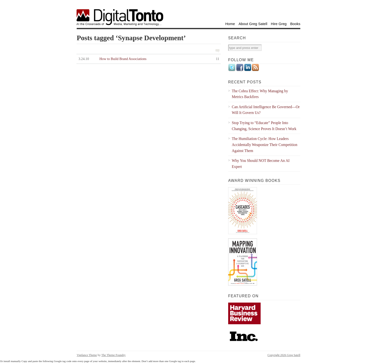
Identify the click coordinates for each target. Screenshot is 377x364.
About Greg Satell (253, 24)
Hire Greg (279, 24)
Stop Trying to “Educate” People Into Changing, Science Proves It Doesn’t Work (264, 126)
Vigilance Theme (87, 355)
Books (295, 24)
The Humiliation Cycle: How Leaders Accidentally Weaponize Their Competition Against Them (264, 144)
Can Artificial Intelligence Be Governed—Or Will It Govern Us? (266, 110)
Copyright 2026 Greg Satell (284, 355)
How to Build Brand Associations (148, 59)
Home (230, 24)
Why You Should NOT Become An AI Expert (260, 164)
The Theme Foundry (113, 355)
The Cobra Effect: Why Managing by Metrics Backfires (260, 94)
